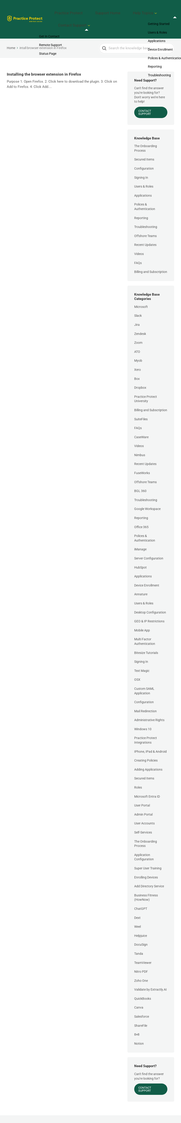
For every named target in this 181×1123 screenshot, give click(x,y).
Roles (138, 776)
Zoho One (141, 970)
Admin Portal (143, 803)
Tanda (138, 943)
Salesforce (141, 1005)
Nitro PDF (141, 960)
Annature (140, 583)
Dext (137, 907)
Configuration (144, 157)
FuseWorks (142, 462)
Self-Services (143, 821)
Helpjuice (140, 925)
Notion (139, 1032)
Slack (138, 305)
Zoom (138, 332)
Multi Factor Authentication (144, 631)
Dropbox (140, 376)
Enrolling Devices (146, 866)
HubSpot (140, 556)
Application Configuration (144, 846)
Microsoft (141, 296)
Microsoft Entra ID (147, 785)
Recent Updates (145, 234)
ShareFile (140, 1015)
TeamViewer (142, 952)
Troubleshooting (145, 216)
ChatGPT (140, 898)
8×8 (136, 1024)
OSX (137, 669)
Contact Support (75, 17)
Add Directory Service (149, 875)
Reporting (141, 207)
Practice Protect (71, 10)
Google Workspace (147, 498)
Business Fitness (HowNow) (146, 887)
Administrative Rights (149, 709)
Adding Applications (148, 758)
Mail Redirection (145, 700)
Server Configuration (148, 547)
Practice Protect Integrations (145, 729)
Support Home (102, 10)
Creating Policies (146, 750)
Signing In (141, 166)
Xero (137, 359)
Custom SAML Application (144, 680)
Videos (139, 243)
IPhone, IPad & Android (150, 740)
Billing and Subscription (150, 261)
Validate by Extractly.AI (150, 979)
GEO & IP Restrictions (149, 610)
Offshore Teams (145, 225)
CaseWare (141, 426)
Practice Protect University (145, 388)
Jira (137, 314)
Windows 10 (142, 718)
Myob (138, 350)
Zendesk (140, 323)
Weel (137, 916)
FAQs (138, 252)
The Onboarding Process (145, 138)
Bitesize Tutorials (146, 642)
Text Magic (141, 660)
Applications (143, 184)
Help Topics (129, 10)
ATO (137, 341)
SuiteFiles (141, 408)
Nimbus (139, 444)
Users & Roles (143, 176)
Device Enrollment (146, 574)
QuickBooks (142, 987)
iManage (140, 538)
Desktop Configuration (150, 601)
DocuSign (141, 934)
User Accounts (144, 812)
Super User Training (147, 857)
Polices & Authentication (144, 196)
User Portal (142, 794)
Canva (138, 997)
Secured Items (144, 149)
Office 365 (141, 516)
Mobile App (142, 619)
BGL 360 (140, 480)
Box (137, 368)
